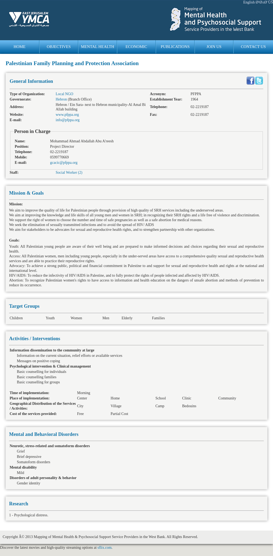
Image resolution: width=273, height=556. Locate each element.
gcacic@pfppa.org (63, 163)
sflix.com (104, 548)
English (249, 2)
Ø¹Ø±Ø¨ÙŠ (264, 2)
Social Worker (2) (69, 172)
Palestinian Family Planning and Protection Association (72, 63)
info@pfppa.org (67, 120)
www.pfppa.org (67, 115)
